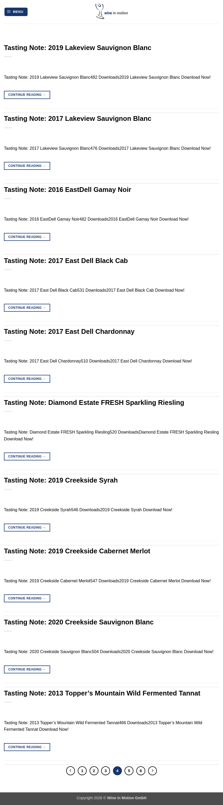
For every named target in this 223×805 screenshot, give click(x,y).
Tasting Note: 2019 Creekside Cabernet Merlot (77, 551)
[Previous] (70, 770)
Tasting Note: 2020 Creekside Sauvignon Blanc (79, 622)
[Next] (152, 770)
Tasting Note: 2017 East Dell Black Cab (66, 260)
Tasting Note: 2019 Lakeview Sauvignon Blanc (77, 47)
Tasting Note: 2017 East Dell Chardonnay (69, 331)
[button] (16, 12)
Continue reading (27, 94)
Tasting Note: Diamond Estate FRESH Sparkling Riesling (94, 402)
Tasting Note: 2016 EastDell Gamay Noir (67, 189)
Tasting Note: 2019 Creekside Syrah (61, 480)
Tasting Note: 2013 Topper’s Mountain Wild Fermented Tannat (102, 693)
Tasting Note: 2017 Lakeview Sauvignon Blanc (77, 118)
